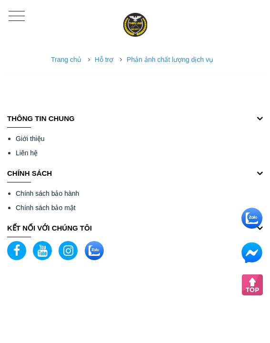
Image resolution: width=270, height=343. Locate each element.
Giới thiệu (30, 138)
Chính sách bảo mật (46, 208)
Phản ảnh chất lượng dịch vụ (170, 59)
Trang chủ (66, 59)
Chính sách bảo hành (47, 193)
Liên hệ (27, 153)
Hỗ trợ (104, 59)
